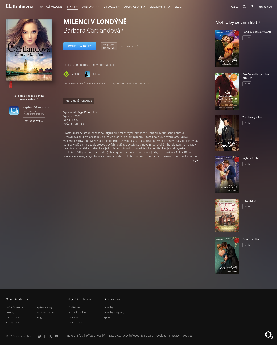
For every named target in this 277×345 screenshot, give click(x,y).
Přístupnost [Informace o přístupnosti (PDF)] (93, 335)
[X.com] (50, 336)
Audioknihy (12, 317)
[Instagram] (39, 336)
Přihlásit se (73, 307)
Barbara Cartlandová (91, 30)
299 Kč (246, 206)
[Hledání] (244, 6)
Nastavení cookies (180, 335)
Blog (39, 317)
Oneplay (108, 307)
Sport (107, 317)
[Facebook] (45, 336)
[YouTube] (56, 336)
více (195, 161)
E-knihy (10, 312)
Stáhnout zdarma (34, 121)
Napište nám (74, 322)
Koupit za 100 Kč (80, 46)
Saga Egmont (85, 112)
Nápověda (73, 317)
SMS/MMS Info (45, 312)
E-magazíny (12, 322)
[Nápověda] (252, 6)
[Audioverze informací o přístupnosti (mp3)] (104, 335)
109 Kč (246, 37)
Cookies (161, 335)
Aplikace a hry (44, 307)
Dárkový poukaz (76, 312)
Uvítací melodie (14, 307)
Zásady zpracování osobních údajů (131, 335)
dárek (109, 46)
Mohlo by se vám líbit (236, 22)
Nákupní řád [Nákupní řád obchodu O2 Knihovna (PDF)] (75, 335)
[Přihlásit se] (264, 6)
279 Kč (246, 83)
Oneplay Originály (114, 312)
